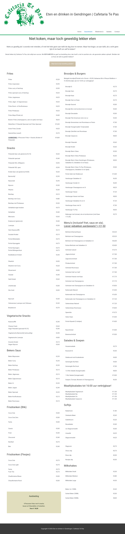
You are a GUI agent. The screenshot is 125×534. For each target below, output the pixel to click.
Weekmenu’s (99, 32)
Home (79, 32)
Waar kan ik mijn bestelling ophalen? (62, 64)
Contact (117, 32)
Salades (109, 32)
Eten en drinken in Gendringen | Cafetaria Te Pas (82, 14)
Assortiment (88, 32)
